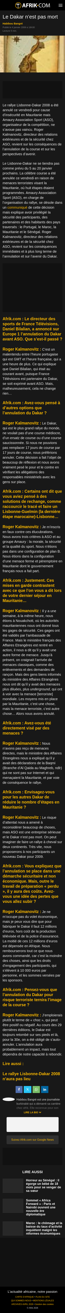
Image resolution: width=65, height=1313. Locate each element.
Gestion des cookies (44, 1304)
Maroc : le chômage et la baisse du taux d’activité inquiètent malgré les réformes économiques (44, 1228)
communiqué (17, 207)
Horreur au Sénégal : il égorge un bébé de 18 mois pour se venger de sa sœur (43, 1186)
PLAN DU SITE (43, 1297)
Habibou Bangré (13, 23)
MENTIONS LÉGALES (43, 1300)
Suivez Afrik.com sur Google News (32, 1139)
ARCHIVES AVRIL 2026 (22, 1304)
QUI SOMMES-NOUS (21, 1300)
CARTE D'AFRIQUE (24, 1297)
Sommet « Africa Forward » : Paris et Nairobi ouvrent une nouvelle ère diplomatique (40, 1207)
